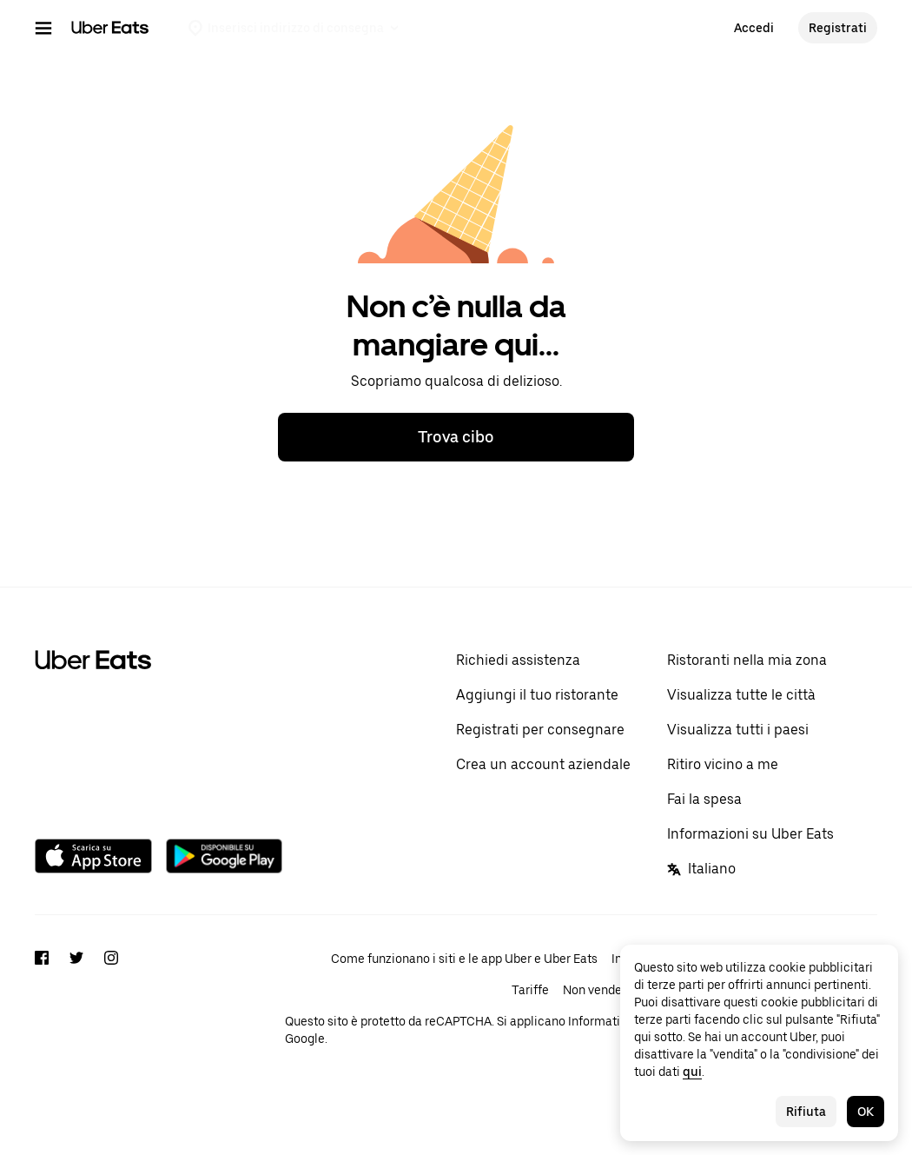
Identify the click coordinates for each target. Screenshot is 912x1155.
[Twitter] (76, 1014)
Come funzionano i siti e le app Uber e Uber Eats (464, 959)
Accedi (754, 28)
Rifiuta (806, 1111)
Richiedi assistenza (518, 660)
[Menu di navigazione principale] (43, 28)
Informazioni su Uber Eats (750, 834)
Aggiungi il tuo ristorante (537, 695)
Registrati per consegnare (540, 729)
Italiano (701, 868)
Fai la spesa (704, 799)
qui (692, 1072)
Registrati (838, 28)
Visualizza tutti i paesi (738, 729)
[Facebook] (42, 1014)
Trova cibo (456, 437)
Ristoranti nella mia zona (747, 660)
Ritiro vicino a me (722, 764)
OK (865, 1111)
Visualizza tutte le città (741, 695)
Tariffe (530, 990)
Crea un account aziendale (543, 764)
